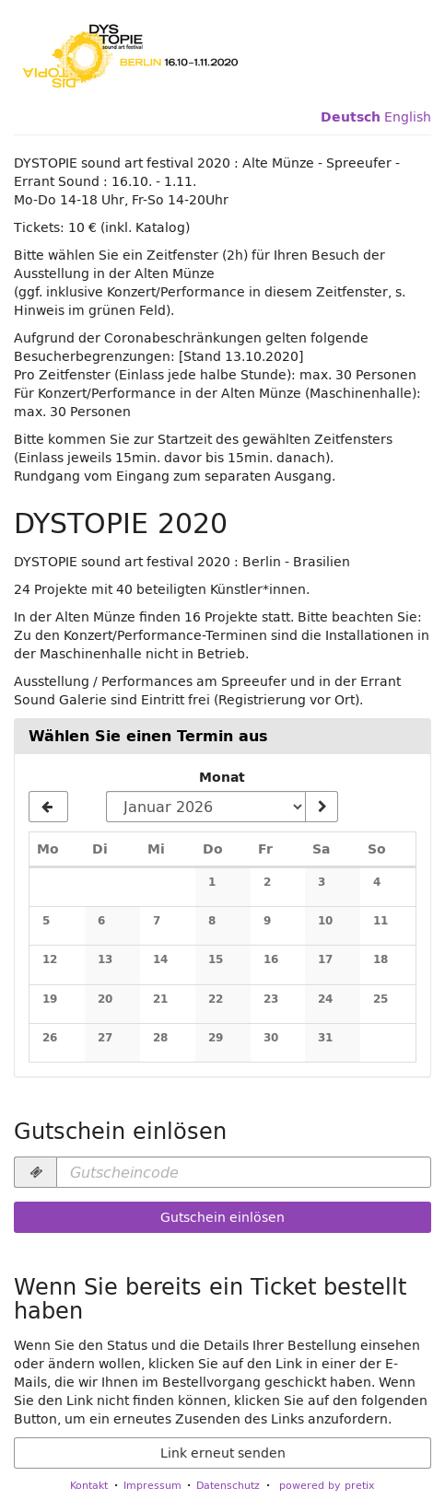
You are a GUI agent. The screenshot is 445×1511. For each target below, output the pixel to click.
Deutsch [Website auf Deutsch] (351, 117)
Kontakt (89, 1485)
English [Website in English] (407, 117)
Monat (222, 777)
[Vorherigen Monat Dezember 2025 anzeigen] (48, 806)
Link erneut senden (223, 1453)
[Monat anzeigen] (321, 806)
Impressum (152, 1485)
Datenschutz (228, 1485)
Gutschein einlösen (222, 1217)
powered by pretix (327, 1485)
